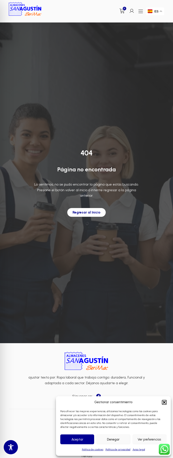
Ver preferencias (149, 439)
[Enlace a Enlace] (25, 9)
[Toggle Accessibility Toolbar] (10, 447)
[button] (164, 402)
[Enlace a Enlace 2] (86, 361)
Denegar (113, 439)
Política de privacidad (118, 449)
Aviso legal (139, 449)
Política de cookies (92, 449)
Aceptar (77, 439)
